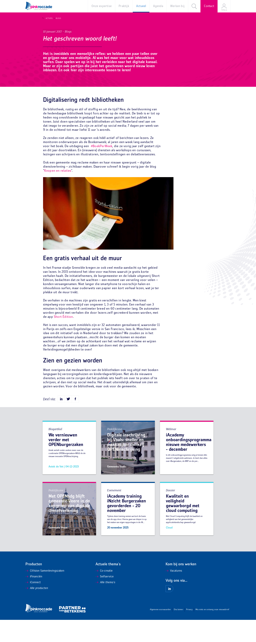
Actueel (48, 18)
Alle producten (36, 610)
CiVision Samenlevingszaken (44, 593)
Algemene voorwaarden (160, 632)
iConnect (33, 604)
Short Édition (63, 339)
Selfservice (105, 599)
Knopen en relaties (57, 193)
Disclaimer (178, 632)
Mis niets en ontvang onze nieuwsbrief (212, 632)
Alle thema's (105, 604)
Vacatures (174, 593)
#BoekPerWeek (101, 168)
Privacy (189, 632)
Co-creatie (104, 593)
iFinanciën (33, 599)
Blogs (57, 18)
